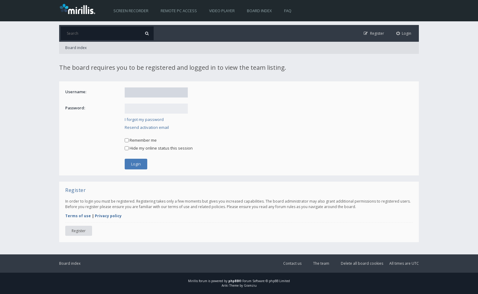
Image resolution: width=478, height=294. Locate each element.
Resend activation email (147, 127)
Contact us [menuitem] (292, 263)
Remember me (141, 140)
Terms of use (78, 215)
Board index (259, 10)
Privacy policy (108, 215)
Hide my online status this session (159, 148)
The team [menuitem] (321, 263)
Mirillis (193, 281)
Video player (222, 10)
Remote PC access (179, 10)
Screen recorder (130, 10)
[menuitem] (404, 33)
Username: (75, 91)
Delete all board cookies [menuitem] (362, 263)
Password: (75, 108)
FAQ (287, 10)
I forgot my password (144, 119)
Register (79, 230)
